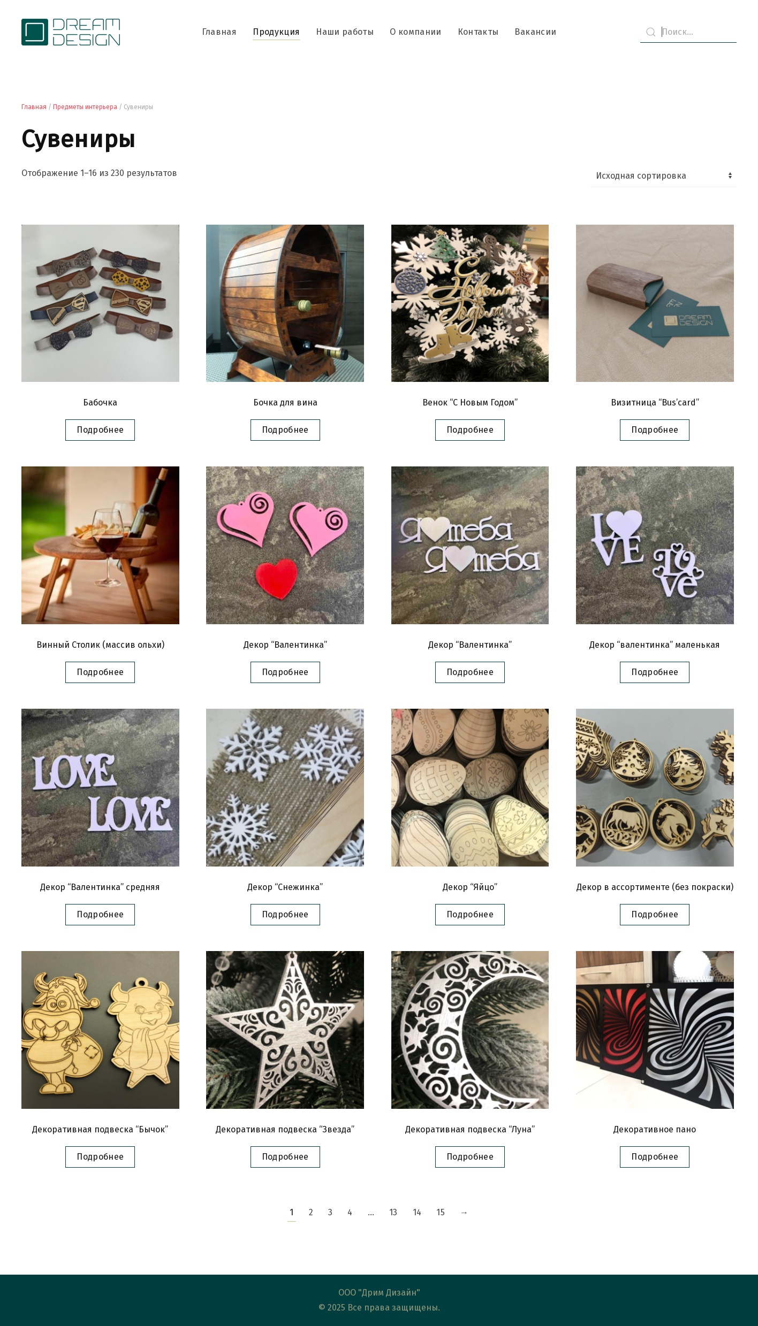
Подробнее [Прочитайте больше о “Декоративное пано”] (654, 1157)
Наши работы (345, 32)
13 (393, 1212)
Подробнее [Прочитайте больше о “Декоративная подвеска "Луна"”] (470, 1157)
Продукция (276, 32)
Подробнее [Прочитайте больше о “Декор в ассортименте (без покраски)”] (654, 914)
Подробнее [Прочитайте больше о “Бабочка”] (100, 430)
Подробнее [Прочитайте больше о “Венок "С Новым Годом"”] (470, 430)
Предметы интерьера (85, 107)
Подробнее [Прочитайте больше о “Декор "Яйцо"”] (470, 914)
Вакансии (535, 32)
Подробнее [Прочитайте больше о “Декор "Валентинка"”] (285, 672)
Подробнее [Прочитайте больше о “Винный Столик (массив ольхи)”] (100, 672)
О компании (416, 32)
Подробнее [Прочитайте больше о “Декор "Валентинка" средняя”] (100, 914)
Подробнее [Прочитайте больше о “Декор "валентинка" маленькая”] (654, 672)
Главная (219, 32)
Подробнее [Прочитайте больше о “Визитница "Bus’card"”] (654, 430)
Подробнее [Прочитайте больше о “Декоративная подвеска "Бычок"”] (100, 1157)
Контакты (478, 32)
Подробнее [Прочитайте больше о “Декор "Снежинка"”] (285, 914)
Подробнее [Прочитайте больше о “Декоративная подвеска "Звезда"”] (285, 1157)
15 (440, 1212)
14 (417, 1212)
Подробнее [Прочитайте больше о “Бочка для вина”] (285, 430)
